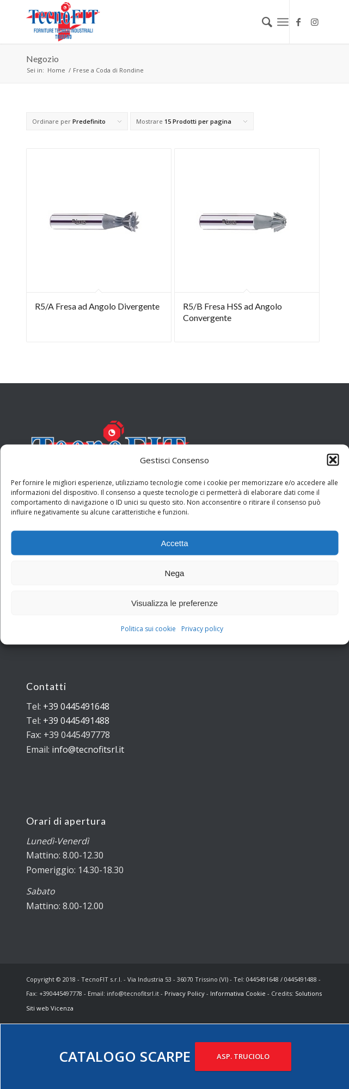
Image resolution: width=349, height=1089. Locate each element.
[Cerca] (261, 22)
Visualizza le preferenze (174, 603)
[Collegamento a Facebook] (298, 22)
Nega (175, 573)
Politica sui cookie (148, 628)
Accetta (174, 543)
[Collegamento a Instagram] (315, 22)
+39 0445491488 (76, 721)
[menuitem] (261, 22)
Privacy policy (202, 628)
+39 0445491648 (76, 706)
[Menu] (283, 22)
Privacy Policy (184, 993)
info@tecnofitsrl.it (88, 749)
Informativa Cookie (238, 993)
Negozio (42, 58)
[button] (332, 460)
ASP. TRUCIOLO (243, 1056)
